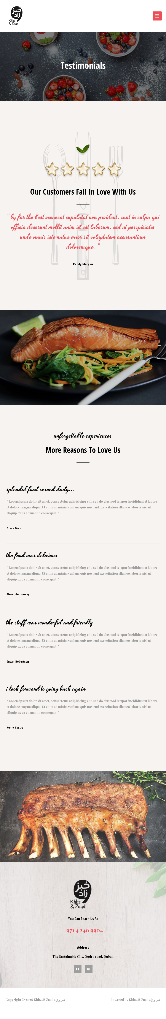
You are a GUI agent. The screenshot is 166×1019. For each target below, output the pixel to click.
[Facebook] (77, 965)
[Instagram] (89, 965)
